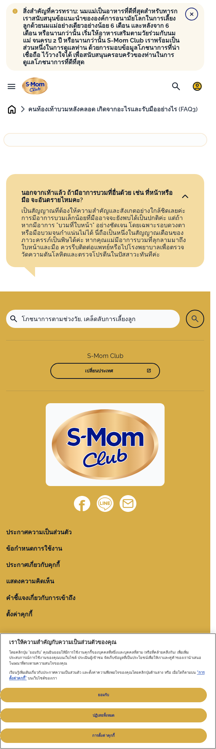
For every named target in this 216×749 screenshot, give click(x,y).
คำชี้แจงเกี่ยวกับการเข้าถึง (40, 598)
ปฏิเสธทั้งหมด (104, 715)
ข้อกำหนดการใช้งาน (34, 548)
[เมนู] (11, 86)
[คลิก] (185, 196)
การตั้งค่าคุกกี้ (103, 735)
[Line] (105, 503)
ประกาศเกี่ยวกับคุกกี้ (33, 564)
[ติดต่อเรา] (128, 503)
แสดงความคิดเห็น (30, 581)
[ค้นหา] (176, 86)
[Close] (191, 14)
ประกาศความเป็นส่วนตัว (39, 532)
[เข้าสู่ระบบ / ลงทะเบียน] (197, 86)
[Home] (105, 444)
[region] (108, 691)
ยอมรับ (103, 695)
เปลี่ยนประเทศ (99, 371)
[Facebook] (82, 503)
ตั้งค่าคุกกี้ (19, 614)
